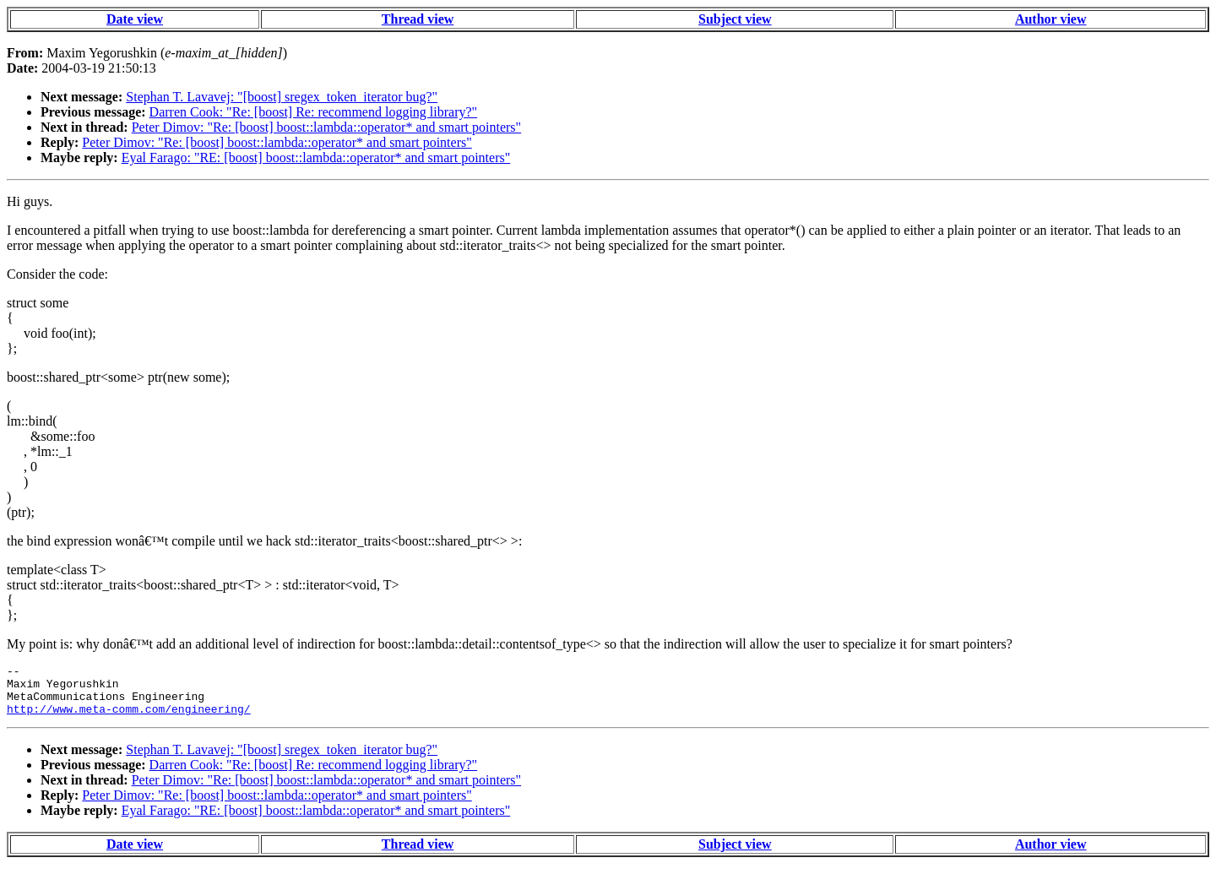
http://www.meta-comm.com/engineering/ (129, 718)
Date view (134, 19)
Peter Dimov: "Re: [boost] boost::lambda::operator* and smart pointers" (326, 127)
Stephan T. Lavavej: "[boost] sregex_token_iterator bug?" (281, 97)
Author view (1051, 19)
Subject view (735, 19)
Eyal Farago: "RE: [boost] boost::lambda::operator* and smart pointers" (316, 157)
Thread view (417, 19)
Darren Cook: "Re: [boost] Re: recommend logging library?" (313, 112)
